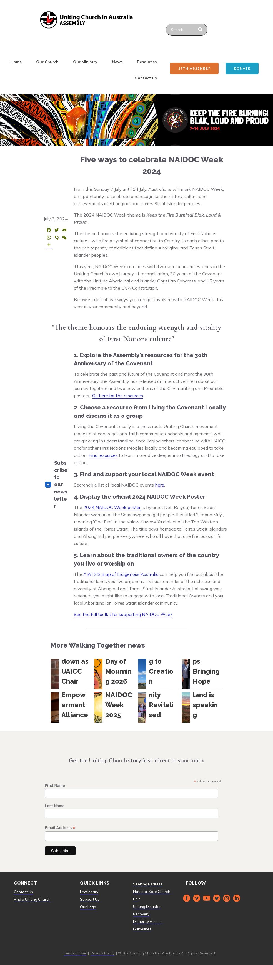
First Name (55, 785)
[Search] (201, 30)
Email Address (60, 828)
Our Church (47, 61)
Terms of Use (75, 953)
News (117, 61)
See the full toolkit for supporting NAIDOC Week (123, 614)
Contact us (146, 77)
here (159, 485)
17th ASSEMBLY (194, 68)
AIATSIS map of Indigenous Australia (121, 574)
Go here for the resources (117, 395)
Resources (147, 61)
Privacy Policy (102, 953)
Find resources (103, 455)
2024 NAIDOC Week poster (112, 507)
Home (16, 61)
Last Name (55, 806)
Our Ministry (85, 61)
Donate (242, 68)
